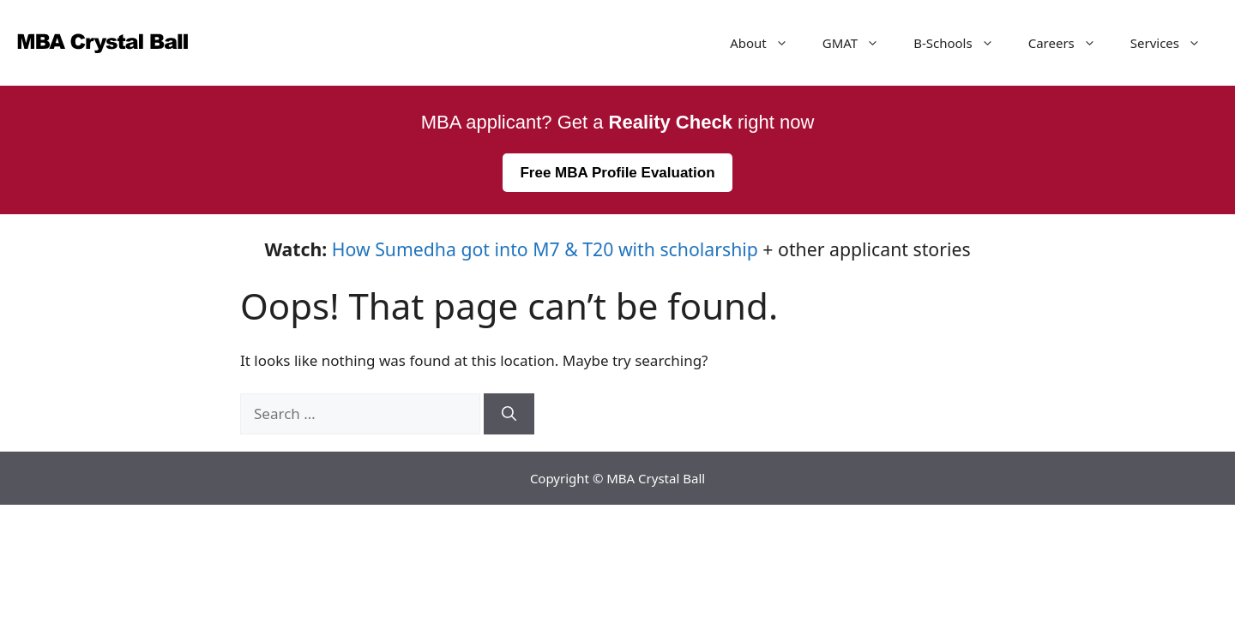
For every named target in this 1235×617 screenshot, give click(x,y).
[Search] (509, 413)
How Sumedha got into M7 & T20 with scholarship (545, 249)
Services (1174, 43)
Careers (1070, 43)
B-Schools (962, 43)
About (767, 43)
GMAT (859, 43)
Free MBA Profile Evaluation (617, 173)
